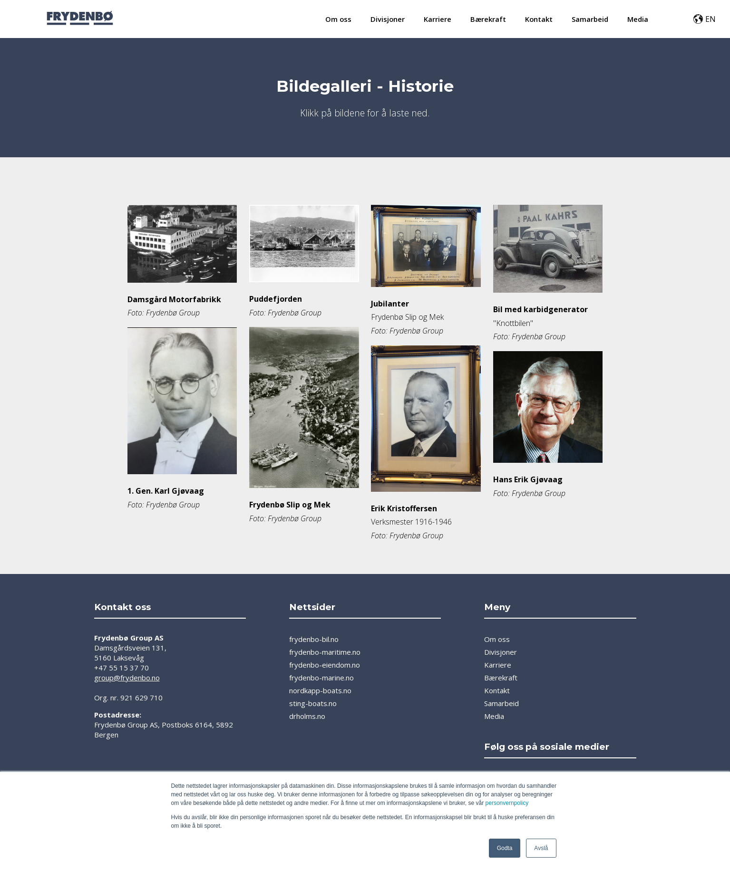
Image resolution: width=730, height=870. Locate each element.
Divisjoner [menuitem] (387, 19)
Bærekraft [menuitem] (488, 19)
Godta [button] (505, 848)
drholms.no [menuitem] (307, 716)
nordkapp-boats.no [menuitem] (320, 690)
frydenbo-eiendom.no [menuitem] (324, 664)
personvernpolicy (507, 803)
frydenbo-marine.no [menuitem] (321, 677)
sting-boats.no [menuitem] (313, 703)
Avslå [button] (541, 848)
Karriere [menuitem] (437, 19)
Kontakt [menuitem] (539, 19)
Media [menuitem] (637, 19)
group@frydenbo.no (127, 677)
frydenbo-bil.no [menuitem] (314, 639)
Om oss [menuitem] (338, 19)
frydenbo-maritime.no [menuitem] (324, 652)
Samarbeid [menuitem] (590, 19)
